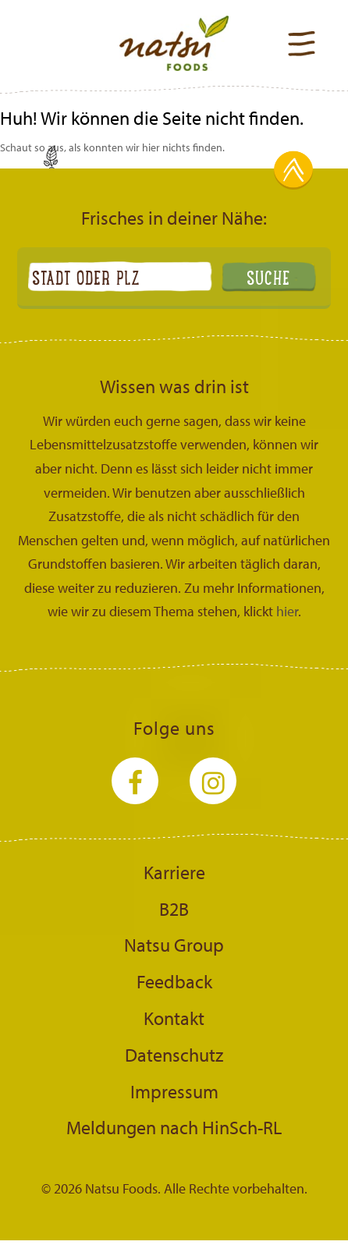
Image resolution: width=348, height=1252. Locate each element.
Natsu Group (174, 944)
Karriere (174, 872)
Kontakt (174, 1018)
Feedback (174, 981)
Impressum (174, 1091)
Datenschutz (174, 1054)
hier (287, 611)
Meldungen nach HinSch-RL (174, 1127)
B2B (174, 908)
